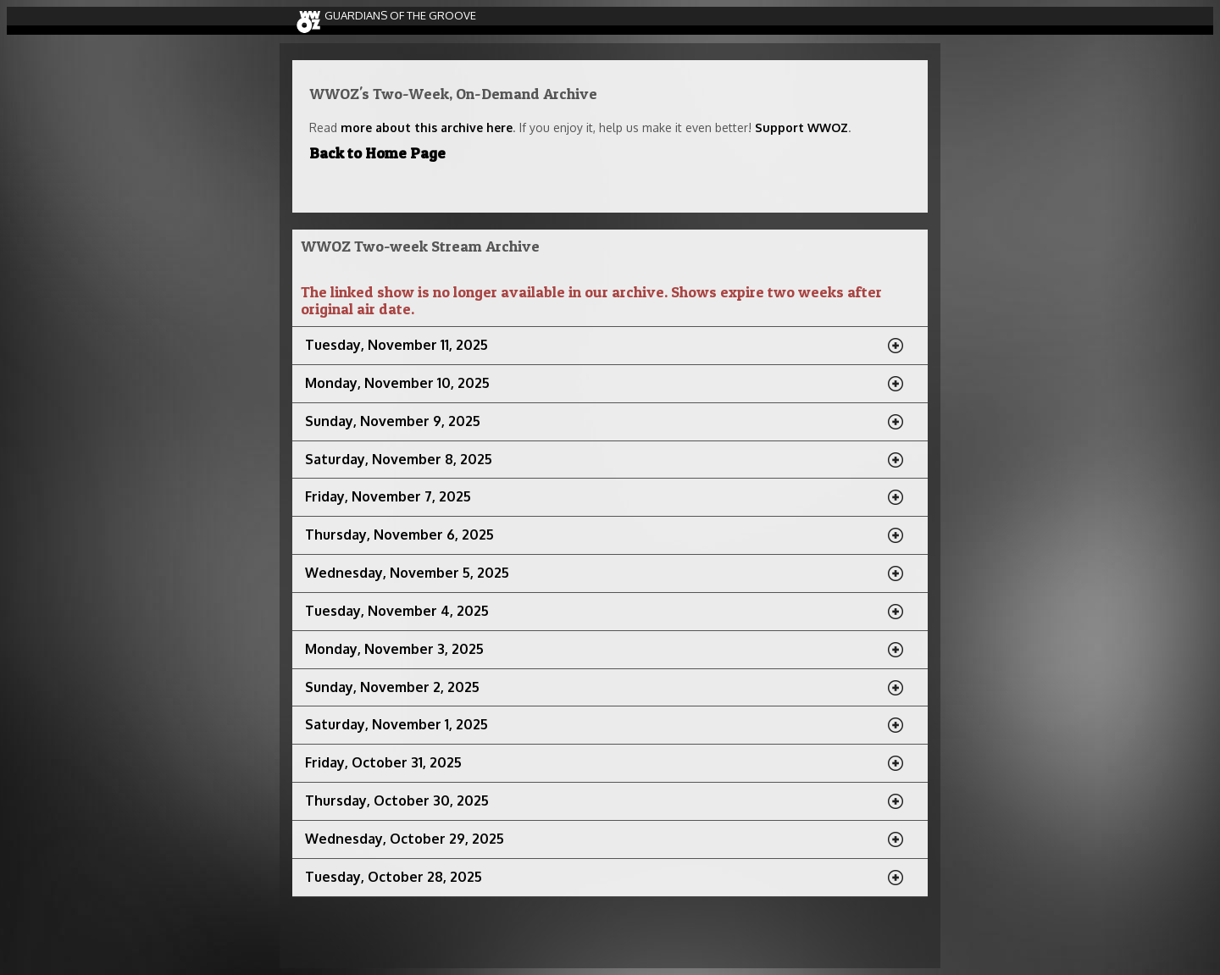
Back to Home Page (377, 153)
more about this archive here (427, 127)
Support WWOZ (801, 127)
